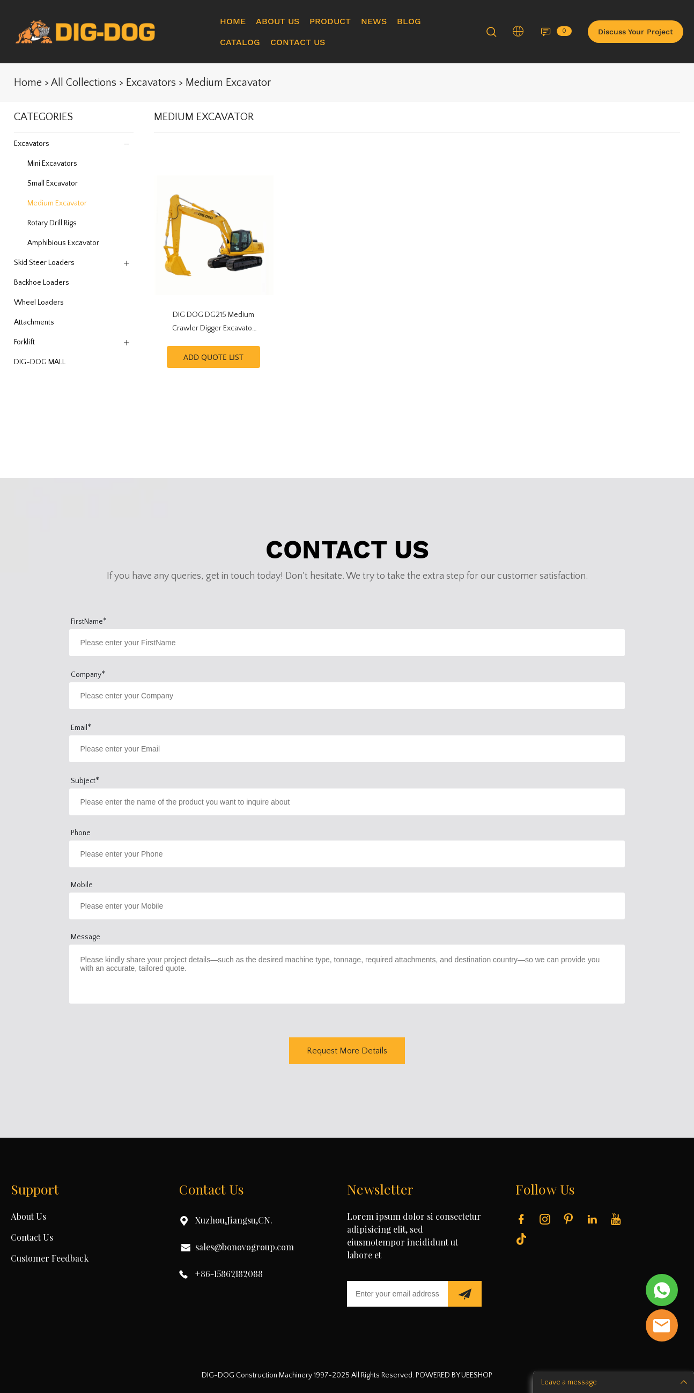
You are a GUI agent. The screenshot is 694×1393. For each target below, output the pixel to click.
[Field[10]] (346, 642)
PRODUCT (330, 21)
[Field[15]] (346, 854)
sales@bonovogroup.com (244, 1247)
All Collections (83, 83)
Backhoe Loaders (41, 282)
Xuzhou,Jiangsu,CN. (233, 1221)
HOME (233, 21)
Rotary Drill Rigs (52, 223)
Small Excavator (52, 183)
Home (28, 83)
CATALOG (240, 42)
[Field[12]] (346, 748)
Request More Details (347, 1051)
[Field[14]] (346, 695)
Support (35, 1190)
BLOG (409, 21)
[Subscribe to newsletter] (465, 1294)
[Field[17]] (346, 801)
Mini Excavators (52, 163)
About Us (28, 1217)
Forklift (24, 342)
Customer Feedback (49, 1259)
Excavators (151, 83)
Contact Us (32, 1238)
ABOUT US (277, 21)
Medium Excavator (228, 83)
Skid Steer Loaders (44, 263)
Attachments (34, 322)
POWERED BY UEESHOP (454, 1375)
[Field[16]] (346, 906)
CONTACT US (297, 42)
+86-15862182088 (229, 1274)
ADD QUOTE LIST (213, 357)
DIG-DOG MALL (39, 362)
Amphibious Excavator (63, 243)
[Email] (397, 1294)
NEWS (374, 21)
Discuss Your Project (635, 31)
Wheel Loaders (39, 302)
